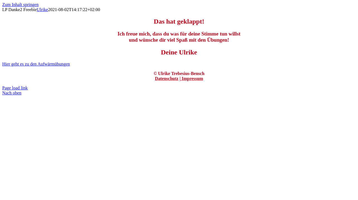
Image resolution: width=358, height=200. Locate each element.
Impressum (191, 78)
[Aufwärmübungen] (36, 64)
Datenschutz (166, 78)
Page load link (15, 88)
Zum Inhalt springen (20, 4)
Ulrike (42, 9)
